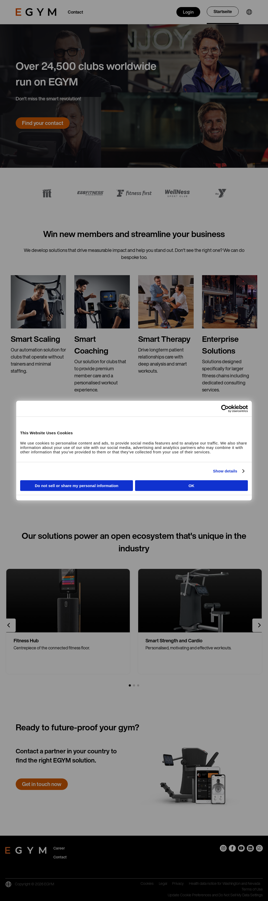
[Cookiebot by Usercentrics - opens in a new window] (225, 409)
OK (191, 485)
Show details (225, 471)
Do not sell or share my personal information (76, 485)
